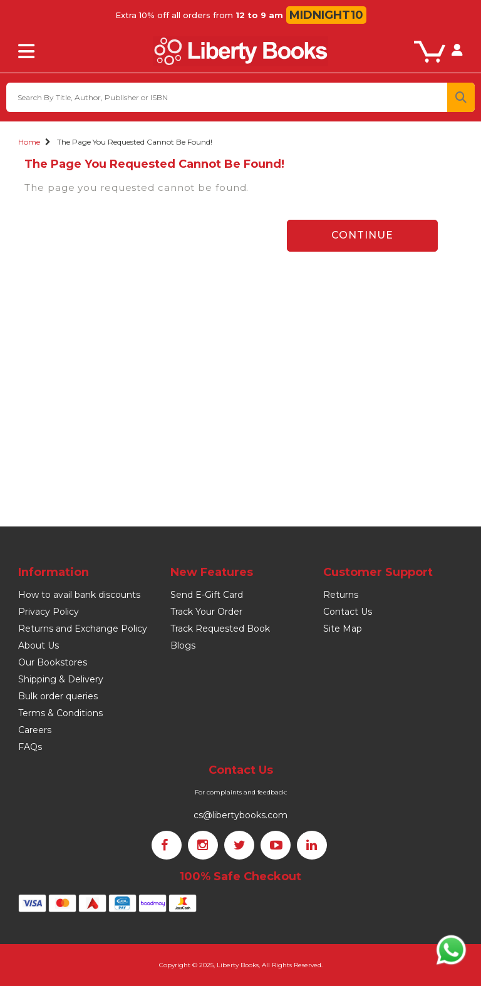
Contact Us (347, 611)
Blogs (182, 645)
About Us (38, 645)
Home (29, 141)
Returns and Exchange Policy (82, 628)
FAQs (30, 746)
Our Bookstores (52, 662)
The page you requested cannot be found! (134, 141)
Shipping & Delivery (60, 679)
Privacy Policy (48, 611)
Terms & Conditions (60, 713)
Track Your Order (206, 611)
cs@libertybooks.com (240, 815)
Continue (362, 235)
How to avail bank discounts (79, 594)
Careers (34, 730)
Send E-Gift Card (206, 594)
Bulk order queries (58, 696)
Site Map (342, 628)
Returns (340, 594)
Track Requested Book (220, 628)
